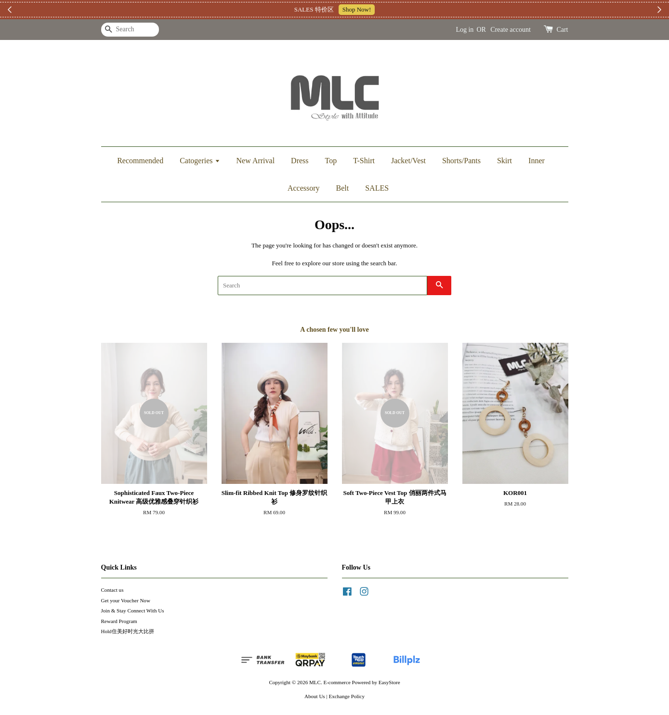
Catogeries (200, 160)
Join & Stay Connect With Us (132, 610)
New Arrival (255, 160)
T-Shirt (364, 160)
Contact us (112, 590)
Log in (464, 29)
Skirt (504, 160)
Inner (536, 160)
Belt (342, 188)
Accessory (304, 188)
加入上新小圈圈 (392, 9)
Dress (299, 160)
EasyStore (389, 682)
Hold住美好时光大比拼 (127, 631)
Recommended (140, 160)
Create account (510, 29)
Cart (562, 29)
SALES (377, 188)
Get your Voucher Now (125, 600)
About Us (314, 696)
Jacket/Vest (408, 160)
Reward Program (119, 621)
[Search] (130, 30)
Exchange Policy (346, 696)
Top (331, 160)
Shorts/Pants (461, 160)
